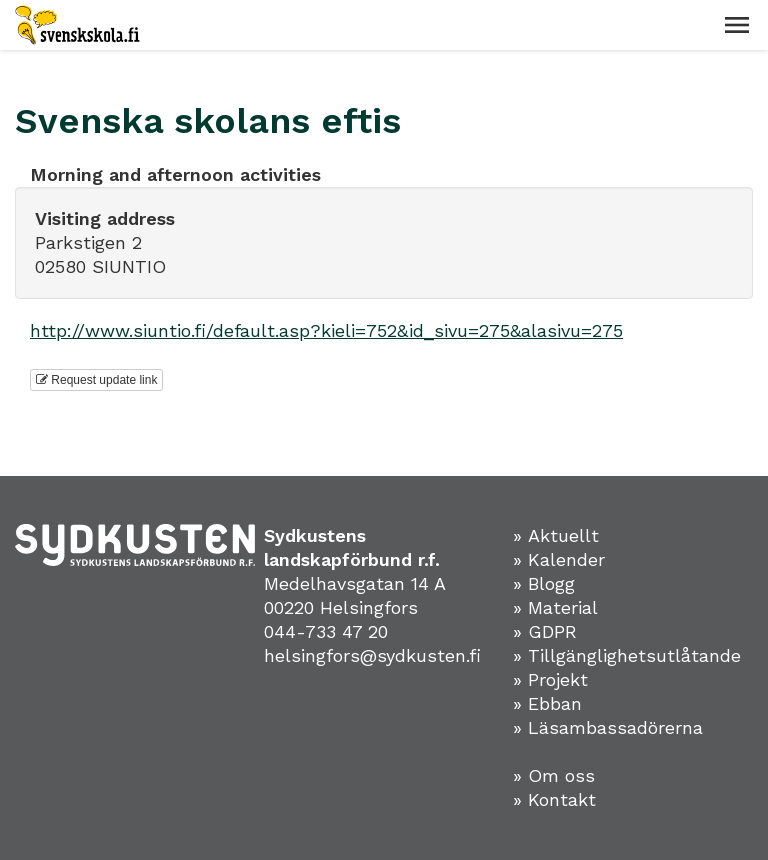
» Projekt (550, 679)
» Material (555, 607)
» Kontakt (554, 799)
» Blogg (544, 583)
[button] (737, 25)
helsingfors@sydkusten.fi (372, 655)
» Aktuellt (556, 535)
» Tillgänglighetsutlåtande (627, 655)
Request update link (96, 380)
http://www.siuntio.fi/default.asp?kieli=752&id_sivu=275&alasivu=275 (326, 330)
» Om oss (554, 775)
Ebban (555, 703)
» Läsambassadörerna (608, 727)
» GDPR (545, 631)
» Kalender (559, 559)
